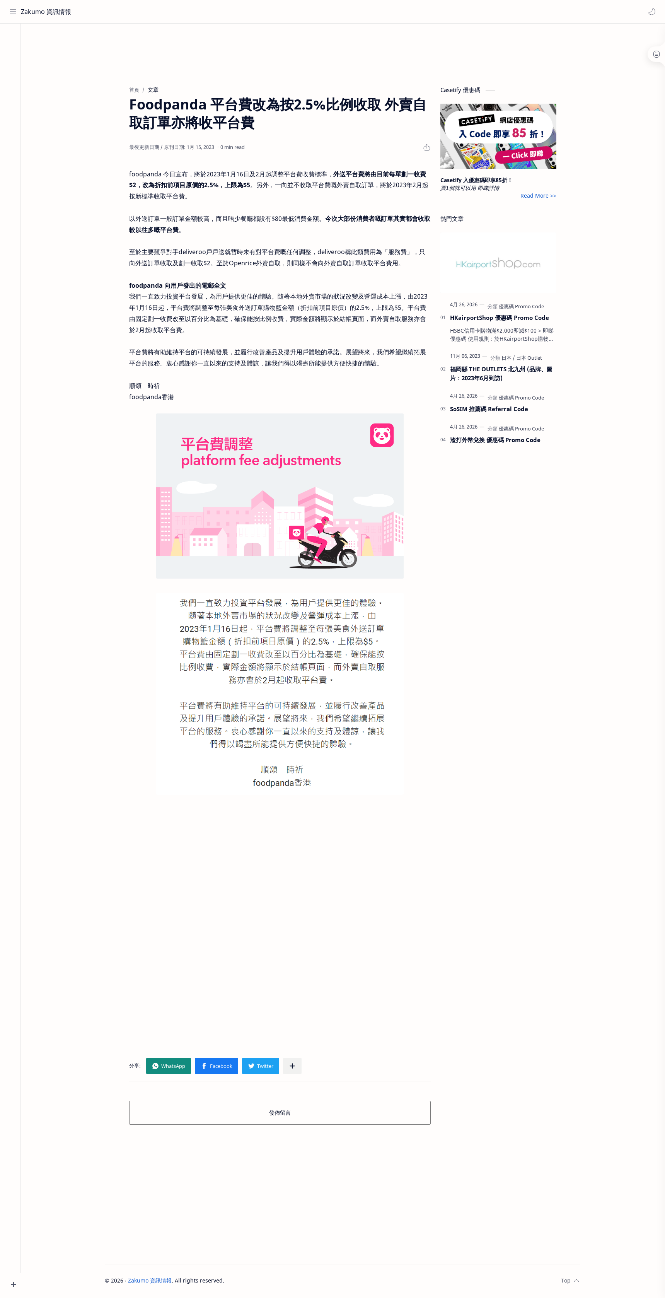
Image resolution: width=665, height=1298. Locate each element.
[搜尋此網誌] (160, 11)
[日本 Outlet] (533, 358)
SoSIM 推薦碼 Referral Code (493, 410)
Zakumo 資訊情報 (46, 11)
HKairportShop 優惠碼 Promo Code (503, 319)
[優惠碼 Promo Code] (525, 307)
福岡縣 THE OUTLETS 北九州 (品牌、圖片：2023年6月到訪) (505, 374)
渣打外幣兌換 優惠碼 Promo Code (499, 441)
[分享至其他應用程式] (296, 1067)
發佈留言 (284, 1113)
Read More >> (543, 196)
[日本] (512, 358)
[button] (651, 11)
